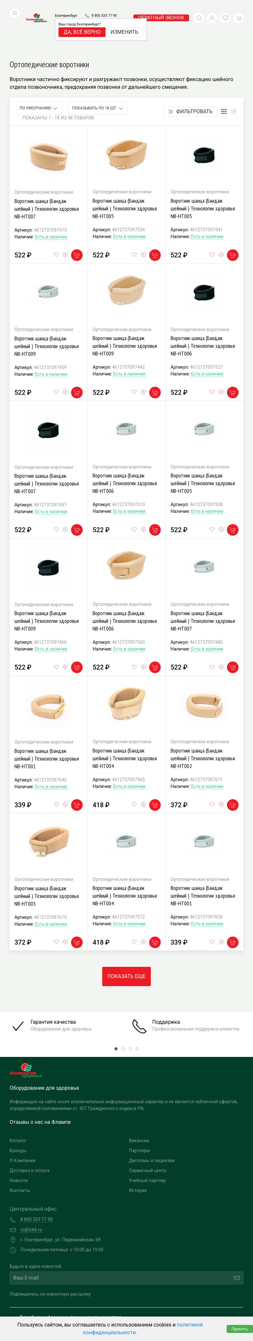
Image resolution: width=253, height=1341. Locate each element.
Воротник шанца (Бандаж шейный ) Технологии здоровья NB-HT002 (203, 715)
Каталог (18, 1097)
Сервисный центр (148, 1127)
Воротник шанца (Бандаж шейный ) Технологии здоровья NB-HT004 (125, 715)
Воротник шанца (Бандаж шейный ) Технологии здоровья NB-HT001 (46, 715)
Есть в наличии (51, 193)
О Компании (22, 1117)
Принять (239, 1329)
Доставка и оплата (30, 1127)
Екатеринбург (66, 6)
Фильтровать (190, 68)
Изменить (124, 22)
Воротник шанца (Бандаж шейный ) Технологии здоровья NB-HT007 (46, 165)
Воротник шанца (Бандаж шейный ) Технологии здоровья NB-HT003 (46, 852)
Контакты (20, 1147)
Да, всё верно (82, 22)
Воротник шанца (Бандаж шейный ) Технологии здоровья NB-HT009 (46, 302)
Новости (19, 1137)
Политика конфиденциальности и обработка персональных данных (66, 1311)
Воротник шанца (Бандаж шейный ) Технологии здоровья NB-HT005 (125, 165)
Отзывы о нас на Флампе (40, 1079)
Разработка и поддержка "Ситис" (182, 1301)
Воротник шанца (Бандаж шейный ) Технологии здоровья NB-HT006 (203, 302)
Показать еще (126, 933)
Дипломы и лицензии (152, 1117)
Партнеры (139, 1107)
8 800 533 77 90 (104, 6)
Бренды (18, 1107)
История (138, 1147)
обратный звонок (161, 8)
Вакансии (139, 1097)
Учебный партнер (147, 1137)
